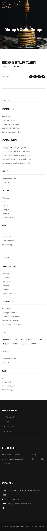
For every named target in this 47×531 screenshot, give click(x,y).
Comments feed (8, 241)
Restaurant (10, 417)
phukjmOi (6, 151)
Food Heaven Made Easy (11, 128)
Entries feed (6, 237)
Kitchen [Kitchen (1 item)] (30, 339)
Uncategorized (8, 217)
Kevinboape (7, 155)
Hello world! (6, 116)
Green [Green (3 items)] (15, 339)
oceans (16, 67)
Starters (6, 214)
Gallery (8, 431)
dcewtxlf (6, 159)
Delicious (6, 202)
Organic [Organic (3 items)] (6, 344)
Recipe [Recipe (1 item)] (24, 344)
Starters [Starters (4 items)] (33, 344)
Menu (8, 422)
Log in (4, 233)
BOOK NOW (6, 464)
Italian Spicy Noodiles (9, 120)
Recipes (6, 210)
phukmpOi (7, 163)
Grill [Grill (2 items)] (22, 339)
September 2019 (9, 179)
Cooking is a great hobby (11, 124)
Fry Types (6, 206)
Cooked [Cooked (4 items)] (6, 339)
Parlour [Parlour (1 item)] (15, 344)
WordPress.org (7, 245)
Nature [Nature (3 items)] (40, 339)
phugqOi (6, 148)
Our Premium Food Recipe (11, 132)
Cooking (6, 198)
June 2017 (6, 182)
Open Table (10, 427)
